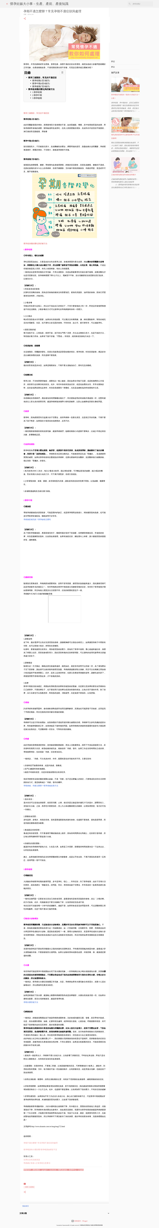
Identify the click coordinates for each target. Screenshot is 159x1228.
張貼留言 (25, 1206)
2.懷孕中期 (37, 95)
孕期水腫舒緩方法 (31, 1002)
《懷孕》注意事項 (29, 1187)
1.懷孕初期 (37, 92)
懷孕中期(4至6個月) (41, 83)
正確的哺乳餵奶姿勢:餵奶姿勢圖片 (123, 175)
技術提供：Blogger (79, 1221)
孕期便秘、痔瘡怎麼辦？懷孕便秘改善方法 (41, 786)
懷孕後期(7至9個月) (41, 86)
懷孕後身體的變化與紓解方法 (41, 89)
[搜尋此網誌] (142, 3)
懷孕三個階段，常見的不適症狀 (42, 77)
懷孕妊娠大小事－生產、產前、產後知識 (39, 4)
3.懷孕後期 (37, 98)
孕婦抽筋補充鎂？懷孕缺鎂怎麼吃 (37, 519)
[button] (25, 18)
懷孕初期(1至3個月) (41, 80)
